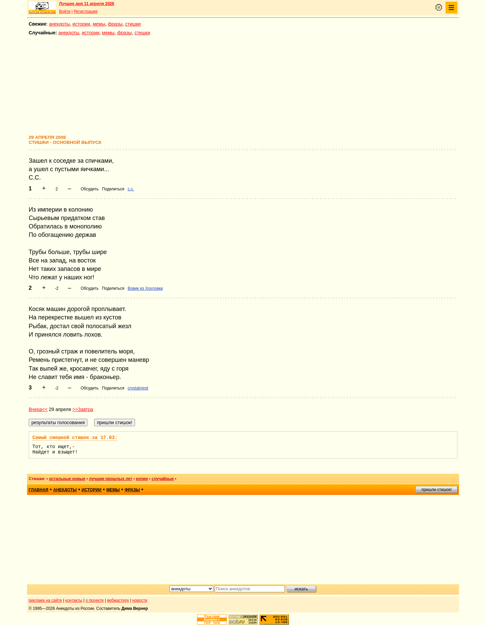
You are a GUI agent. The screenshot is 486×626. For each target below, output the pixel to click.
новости (139, 600)
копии (142, 478)
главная (38, 490)
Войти (65, 11)
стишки (133, 24)
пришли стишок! (437, 489)
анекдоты (59, 24)
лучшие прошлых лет (110, 478)
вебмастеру (118, 600)
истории (81, 24)
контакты (73, 600)
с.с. (131, 189)
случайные (163, 478)
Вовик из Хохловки (145, 288)
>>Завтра (82, 409)
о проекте (95, 600)
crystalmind (138, 388)
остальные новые (67, 478)
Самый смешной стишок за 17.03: (74, 437)
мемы (99, 24)
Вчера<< (38, 409)
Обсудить (90, 189)
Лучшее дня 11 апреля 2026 (86, 3)
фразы (115, 24)
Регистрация (85, 11)
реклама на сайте (45, 600)
